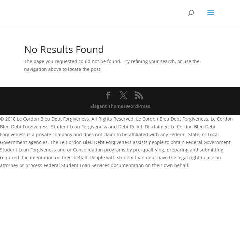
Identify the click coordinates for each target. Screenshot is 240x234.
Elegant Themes (108, 106)
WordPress (138, 106)
